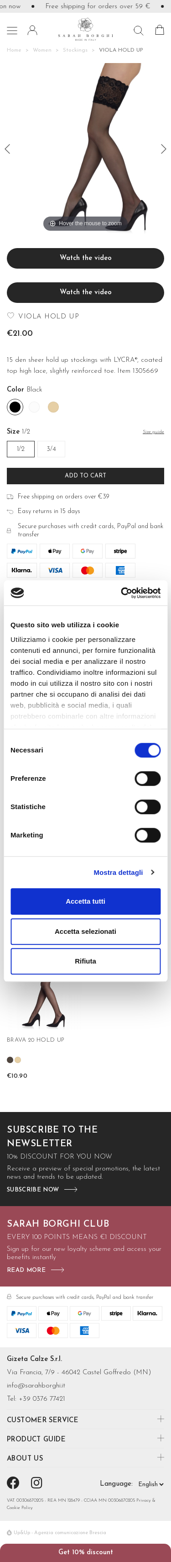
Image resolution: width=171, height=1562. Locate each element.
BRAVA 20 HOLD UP (35, 1040)
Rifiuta (85, 961)
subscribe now (33, 1190)
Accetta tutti (85, 901)
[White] (34, 407)
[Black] (15, 407)
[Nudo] (53, 407)
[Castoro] (10, 1060)
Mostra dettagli (118, 872)
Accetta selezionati (85, 931)
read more (26, 1270)
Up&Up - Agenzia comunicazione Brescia (60, 1533)
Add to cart (85, 476)
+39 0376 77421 (42, 1399)
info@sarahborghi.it (36, 1385)
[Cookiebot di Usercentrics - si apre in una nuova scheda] (122, 593)
